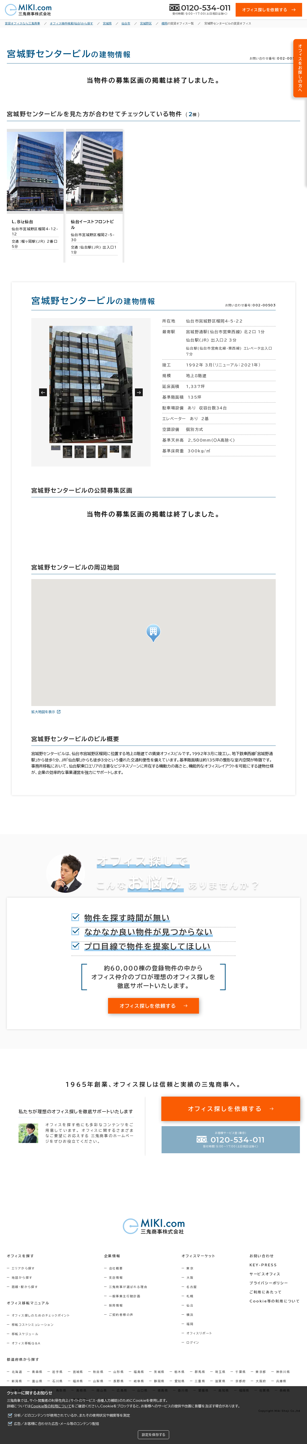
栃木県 (180, 1371)
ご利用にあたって (266, 1292)
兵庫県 (281, 1381)
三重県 (200, 1381)
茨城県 (159, 1371)
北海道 (17, 1371)
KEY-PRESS (263, 1265)
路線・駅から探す (25, 1286)
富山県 (37, 1381)
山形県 (118, 1371)
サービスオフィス (265, 1274)
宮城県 (78, 1371)
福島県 (139, 1371)
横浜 (190, 1314)
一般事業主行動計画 (125, 1296)
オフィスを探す (20, 1256)
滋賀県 (220, 1381)
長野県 (118, 1381)
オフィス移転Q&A (26, 1343)
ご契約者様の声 (121, 1314)
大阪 (190, 1277)
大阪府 (261, 1381)
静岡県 (159, 1381)
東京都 (261, 1371)
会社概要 (116, 1268)
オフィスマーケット (198, 1256)
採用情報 (116, 1305)
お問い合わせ (262, 1256)
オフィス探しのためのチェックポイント (41, 1315)
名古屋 (191, 1286)
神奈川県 (283, 1371)
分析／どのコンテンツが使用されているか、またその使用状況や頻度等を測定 (72, 1415)
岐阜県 (139, 1381)
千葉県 (240, 1371)
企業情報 (112, 1256)
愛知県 (180, 1381)
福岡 (190, 1323)
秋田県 (98, 1371)
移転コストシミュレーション (33, 1324)
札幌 (190, 1296)
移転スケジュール (25, 1333)
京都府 (240, 1381)
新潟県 (17, 1381)
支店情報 (116, 1277)
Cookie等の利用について (51, 1406)
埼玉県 (220, 1371)
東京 (190, 1268)
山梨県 (98, 1381)
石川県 (57, 1381)
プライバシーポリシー (269, 1283)
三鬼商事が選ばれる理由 (128, 1286)
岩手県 (57, 1371)
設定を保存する (153, 1434)
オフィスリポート (199, 1333)
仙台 (190, 1305)
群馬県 (200, 1371)
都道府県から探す (23, 1359)
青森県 (37, 1371)
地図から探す (22, 1277)
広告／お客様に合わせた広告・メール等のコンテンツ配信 (56, 1423)
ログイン (192, 1342)
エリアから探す (23, 1268)
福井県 (78, 1381)
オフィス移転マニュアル (28, 1303)
